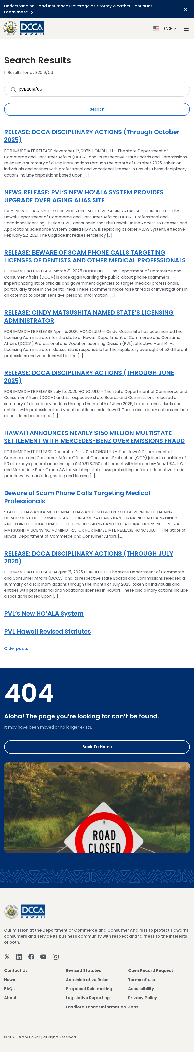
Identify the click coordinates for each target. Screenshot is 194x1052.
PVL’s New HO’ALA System (44, 613)
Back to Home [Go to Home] (97, 747)
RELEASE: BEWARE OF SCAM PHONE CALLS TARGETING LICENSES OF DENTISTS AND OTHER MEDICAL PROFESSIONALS (95, 256)
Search (97, 109)
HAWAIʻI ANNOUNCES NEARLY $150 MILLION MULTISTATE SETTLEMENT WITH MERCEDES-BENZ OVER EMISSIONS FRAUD (94, 437)
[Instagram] (56, 956)
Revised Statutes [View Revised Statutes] (83, 970)
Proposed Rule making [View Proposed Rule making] (89, 989)
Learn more (19, 12)
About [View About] (10, 998)
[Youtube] (43, 956)
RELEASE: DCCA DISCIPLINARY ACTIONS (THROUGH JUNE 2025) (89, 377)
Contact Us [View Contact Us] (16, 970)
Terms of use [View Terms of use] (141, 980)
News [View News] (9, 980)
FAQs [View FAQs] (9, 989)
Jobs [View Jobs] (133, 1007)
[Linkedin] (19, 956)
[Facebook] (31, 956)
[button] (165, 28)
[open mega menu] (186, 28)
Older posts (16, 649)
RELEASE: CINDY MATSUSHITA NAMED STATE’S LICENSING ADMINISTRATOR (89, 316)
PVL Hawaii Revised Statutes (47, 631)
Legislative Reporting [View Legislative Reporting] (88, 998)
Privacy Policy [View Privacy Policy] (142, 998)
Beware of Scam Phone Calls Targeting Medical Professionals (77, 497)
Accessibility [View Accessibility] (141, 989)
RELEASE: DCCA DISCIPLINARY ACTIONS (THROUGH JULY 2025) (88, 557)
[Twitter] (7, 956)
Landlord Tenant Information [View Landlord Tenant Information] (96, 1007)
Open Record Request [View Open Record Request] (150, 970)
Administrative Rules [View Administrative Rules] (87, 980)
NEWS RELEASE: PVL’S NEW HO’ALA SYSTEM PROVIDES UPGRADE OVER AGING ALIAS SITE (83, 196)
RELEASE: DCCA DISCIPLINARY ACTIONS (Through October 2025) (91, 136)
